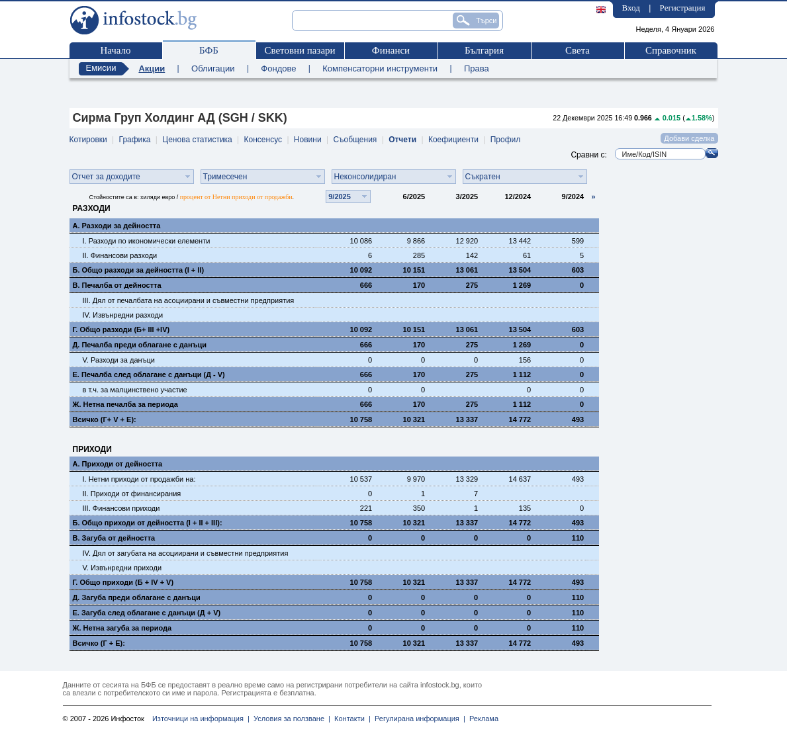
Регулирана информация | (418, 719)
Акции (151, 68)
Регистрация (683, 8)
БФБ (208, 50)
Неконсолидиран (365, 176)
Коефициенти (453, 139)
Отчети (402, 139)
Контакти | (350, 719)
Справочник (670, 50)
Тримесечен (225, 176)
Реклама (481, 719)
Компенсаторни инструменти (380, 68)
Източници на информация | (201, 719)
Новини (308, 139)
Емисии (101, 68)
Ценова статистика (197, 139)
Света (577, 50)
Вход (631, 8)
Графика (135, 139)
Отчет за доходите (106, 176)
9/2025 (339, 196)
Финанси (391, 50)
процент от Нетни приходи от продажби (236, 196)
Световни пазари (299, 50)
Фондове (278, 68)
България (484, 50)
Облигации (212, 68)
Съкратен (482, 176)
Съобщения (355, 139)
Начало (115, 50)
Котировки (88, 139)
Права (476, 68)
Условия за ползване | (290, 719)
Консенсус (263, 139)
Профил (505, 139)
